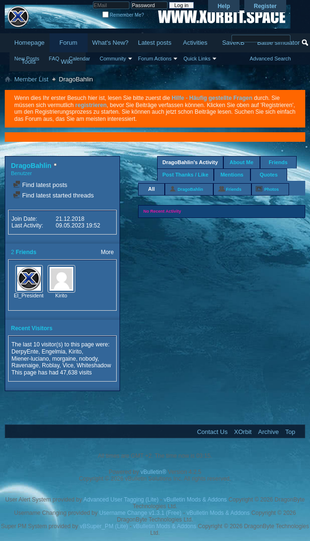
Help (224, 6)
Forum (69, 42)
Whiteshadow (94, 365)
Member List (31, 79)
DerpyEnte (25, 351)
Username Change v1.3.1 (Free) (140, 513)
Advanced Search (270, 58)
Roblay (50, 365)
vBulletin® (153, 472)
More (107, 252)
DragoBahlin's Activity (190, 162)
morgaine (64, 358)
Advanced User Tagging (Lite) (121, 499)
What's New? (110, 42)
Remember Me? (123, 15)
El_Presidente (30, 295)
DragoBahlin (190, 189)
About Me (241, 162)
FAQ (54, 58)
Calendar (79, 58)
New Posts (27, 58)
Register (265, 6)
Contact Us (212, 431)
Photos (271, 189)
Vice (67, 365)
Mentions (231, 174)
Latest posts (154, 42)
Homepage (29, 42)
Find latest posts (40, 184)
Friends (278, 162)
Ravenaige (25, 365)
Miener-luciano (30, 358)
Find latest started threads (53, 195)
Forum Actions (154, 58)
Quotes (269, 174)
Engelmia (53, 351)
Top (290, 431)
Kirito (61, 295)
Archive (268, 431)
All (151, 189)
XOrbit (243, 431)
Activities (195, 42)
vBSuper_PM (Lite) (104, 526)
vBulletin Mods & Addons (195, 499)
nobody (88, 358)
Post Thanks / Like (185, 174)
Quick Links (196, 58)
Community (113, 58)
